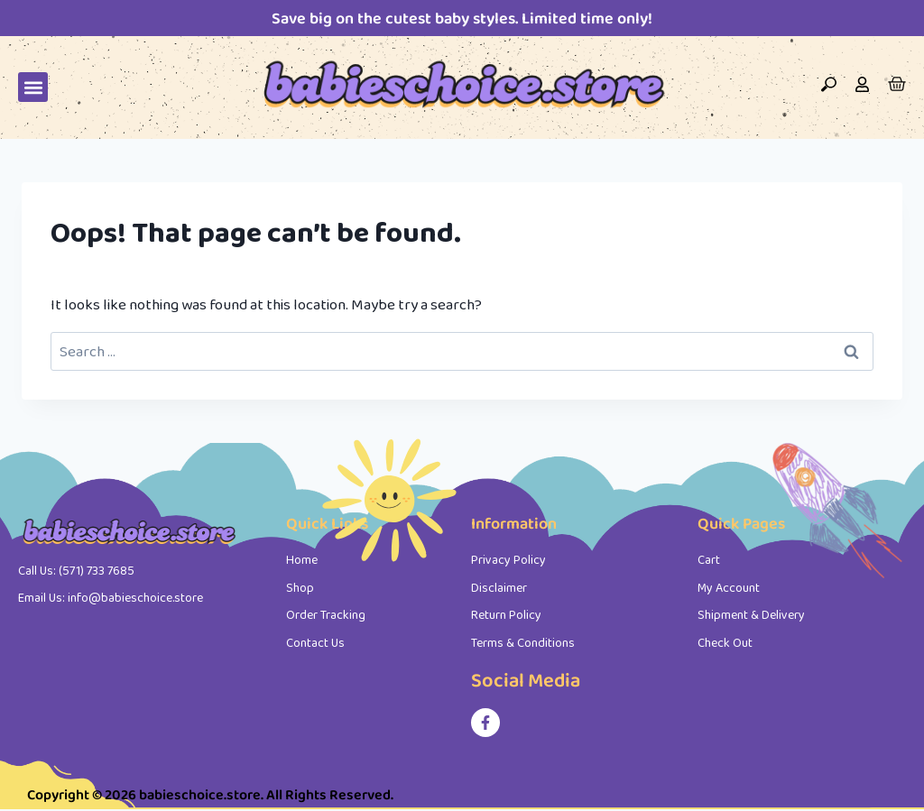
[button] (33, 87)
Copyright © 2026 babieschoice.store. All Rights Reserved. (210, 794)
